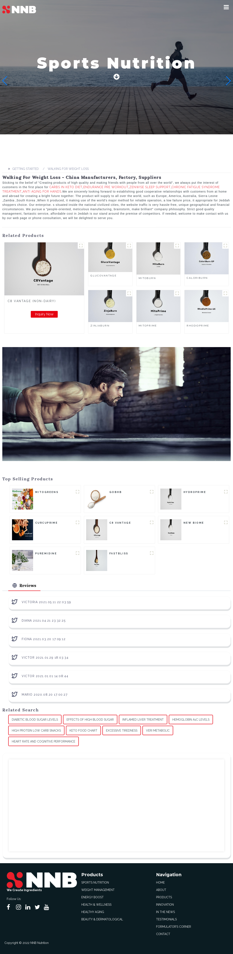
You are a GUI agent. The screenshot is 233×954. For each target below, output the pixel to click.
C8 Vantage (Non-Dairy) (32, 301)
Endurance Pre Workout (106, 187)
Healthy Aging (92, 912)
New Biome (193, 522)
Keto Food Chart (83, 730)
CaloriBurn (197, 277)
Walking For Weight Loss (68, 168)
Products (164, 897)
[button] (226, 7)
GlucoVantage (103, 275)
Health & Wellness (96, 904)
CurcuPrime (46, 522)
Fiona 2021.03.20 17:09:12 (44, 639)
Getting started (25, 168)
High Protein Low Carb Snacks (36, 730)
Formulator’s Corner (173, 926)
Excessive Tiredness (121, 730)
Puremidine (46, 553)
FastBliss (118, 553)
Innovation (165, 904)
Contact (163, 934)
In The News (165, 912)
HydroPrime (194, 492)
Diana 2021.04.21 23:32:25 (44, 620)
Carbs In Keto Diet (66, 187)
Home (160, 882)
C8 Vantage (120, 522)
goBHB (115, 492)
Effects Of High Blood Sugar (90, 719)
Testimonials (166, 919)
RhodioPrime (198, 325)
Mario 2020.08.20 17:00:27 (45, 694)
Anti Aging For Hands (42, 191)
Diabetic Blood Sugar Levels (35, 719)
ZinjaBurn (100, 325)
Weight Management (98, 890)
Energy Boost (92, 897)
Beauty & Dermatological (102, 919)
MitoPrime (148, 325)
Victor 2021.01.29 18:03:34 (45, 657)
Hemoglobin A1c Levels (190, 719)
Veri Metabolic (158, 730)
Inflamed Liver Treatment (143, 719)
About (161, 890)
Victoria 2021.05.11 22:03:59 (46, 602)
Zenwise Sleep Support (150, 187)
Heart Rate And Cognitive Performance (43, 741)
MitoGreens (46, 492)
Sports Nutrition (95, 882)
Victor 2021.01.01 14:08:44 (45, 676)
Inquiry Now (44, 314)
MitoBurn (147, 278)
